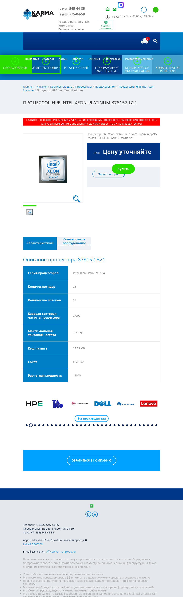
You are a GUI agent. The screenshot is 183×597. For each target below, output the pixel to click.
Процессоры (83, 86)
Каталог (42, 86)
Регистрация (155, 10)
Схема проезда (33, 544)
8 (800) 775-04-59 (63, 528)
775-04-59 (72, 14)
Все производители (91, 419)
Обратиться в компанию (91, 460)
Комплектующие (61, 86)
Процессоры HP (105, 86)
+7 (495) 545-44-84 (42, 532)
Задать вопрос (108, 174)
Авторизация (144, 10)
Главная (28, 86)
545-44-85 (71, 8)
